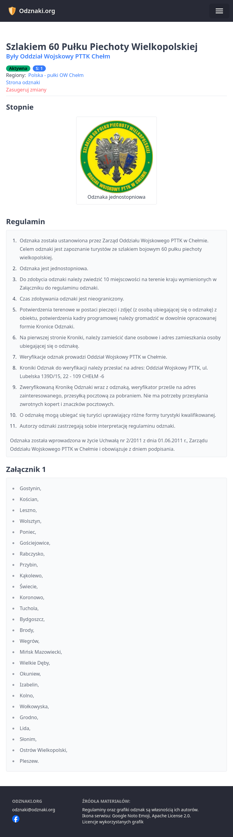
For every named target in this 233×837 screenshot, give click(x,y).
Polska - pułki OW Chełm (55, 75)
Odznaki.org (31, 10)
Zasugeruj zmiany (26, 89)
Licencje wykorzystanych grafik (113, 822)
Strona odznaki (23, 82)
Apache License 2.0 (171, 816)
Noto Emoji (139, 816)
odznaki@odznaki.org (33, 809)
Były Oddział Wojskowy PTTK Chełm (58, 56)
